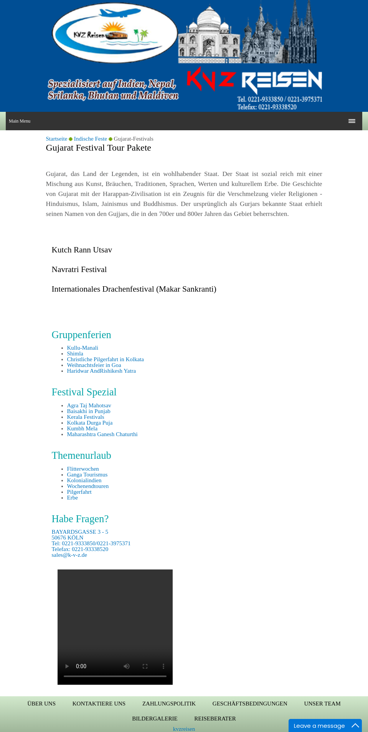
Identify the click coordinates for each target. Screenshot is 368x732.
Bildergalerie (154, 718)
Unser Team (322, 703)
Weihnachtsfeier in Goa (94, 365)
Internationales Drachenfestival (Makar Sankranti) (134, 289)
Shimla (75, 353)
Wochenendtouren (88, 486)
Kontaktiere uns (99, 703)
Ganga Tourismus (87, 474)
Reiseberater (215, 718)
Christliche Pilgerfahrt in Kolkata (105, 359)
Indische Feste (90, 139)
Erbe (72, 498)
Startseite (57, 139)
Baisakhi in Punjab (89, 411)
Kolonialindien (84, 480)
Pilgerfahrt (79, 492)
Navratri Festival (79, 269)
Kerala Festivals (85, 417)
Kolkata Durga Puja (90, 423)
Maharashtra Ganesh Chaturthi (102, 434)
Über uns (41, 703)
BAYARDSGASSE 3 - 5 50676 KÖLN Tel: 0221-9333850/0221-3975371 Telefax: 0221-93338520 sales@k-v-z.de (91, 543)
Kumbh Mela (82, 428)
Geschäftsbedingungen (250, 703)
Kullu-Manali (83, 348)
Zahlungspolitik (169, 703)
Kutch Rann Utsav (82, 249)
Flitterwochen (83, 469)
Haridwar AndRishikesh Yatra (101, 371)
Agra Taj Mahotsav (89, 405)
